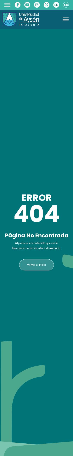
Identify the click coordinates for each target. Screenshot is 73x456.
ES (66, 5)
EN (56, 5)
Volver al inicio (36, 264)
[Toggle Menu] (7, 5)
